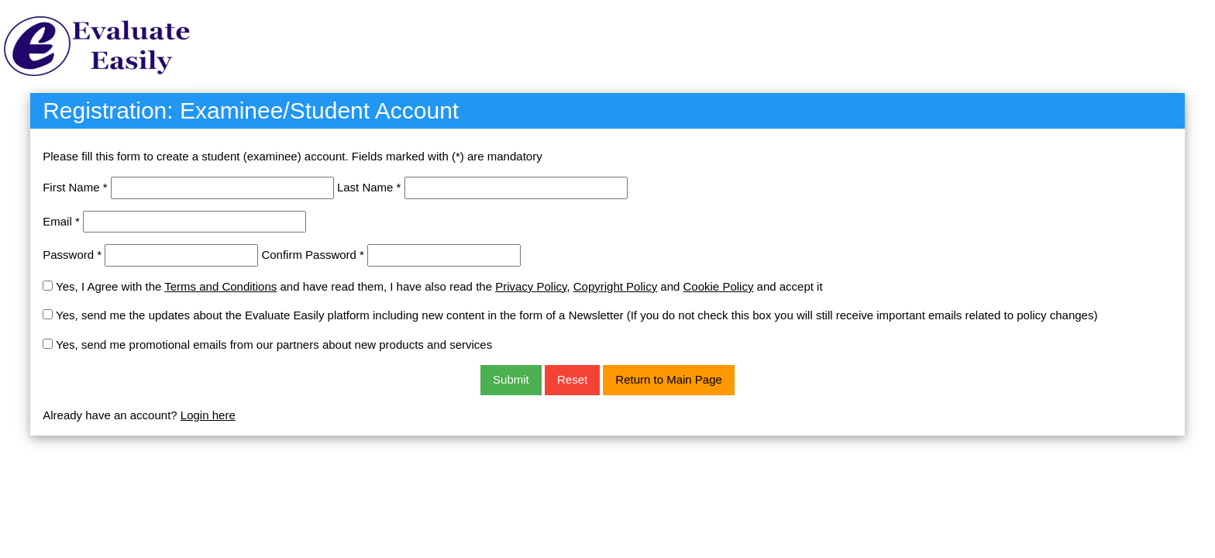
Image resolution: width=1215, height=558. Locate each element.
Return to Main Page (668, 379)
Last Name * (369, 187)
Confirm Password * (312, 254)
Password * (72, 254)
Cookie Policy (718, 286)
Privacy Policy (530, 286)
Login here (208, 415)
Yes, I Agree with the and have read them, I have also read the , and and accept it (439, 286)
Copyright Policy (615, 286)
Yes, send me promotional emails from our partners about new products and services (274, 344)
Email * (61, 221)
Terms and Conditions (220, 286)
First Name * (75, 187)
